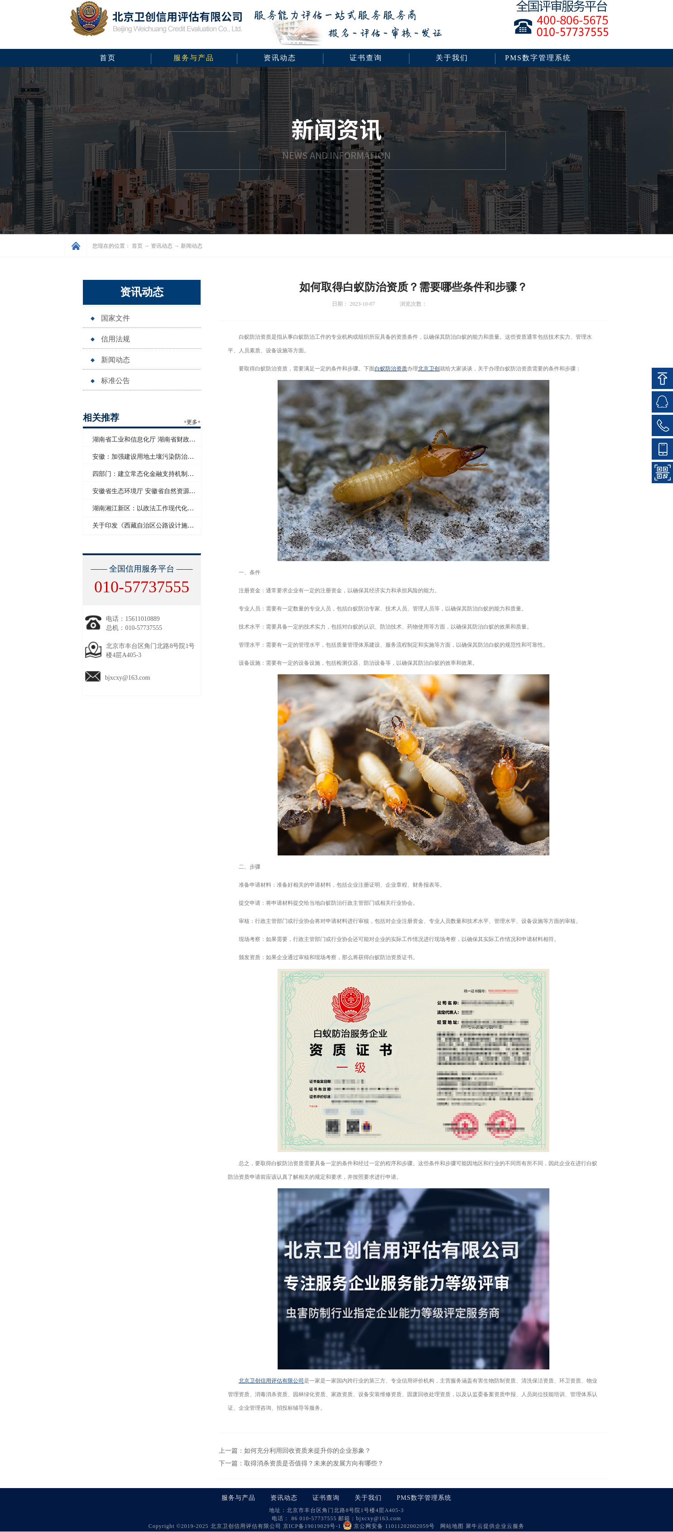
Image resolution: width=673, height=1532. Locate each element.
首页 (108, 58)
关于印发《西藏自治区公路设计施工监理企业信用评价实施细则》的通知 (193, 525)
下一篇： (301, 1463)
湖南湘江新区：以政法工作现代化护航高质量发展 (162, 508)
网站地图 (450, 1526)
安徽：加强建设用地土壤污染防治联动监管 (152, 456)
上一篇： (295, 1450)
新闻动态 (191, 246)
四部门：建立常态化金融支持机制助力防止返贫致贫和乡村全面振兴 (187, 474)
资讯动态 (162, 246)
